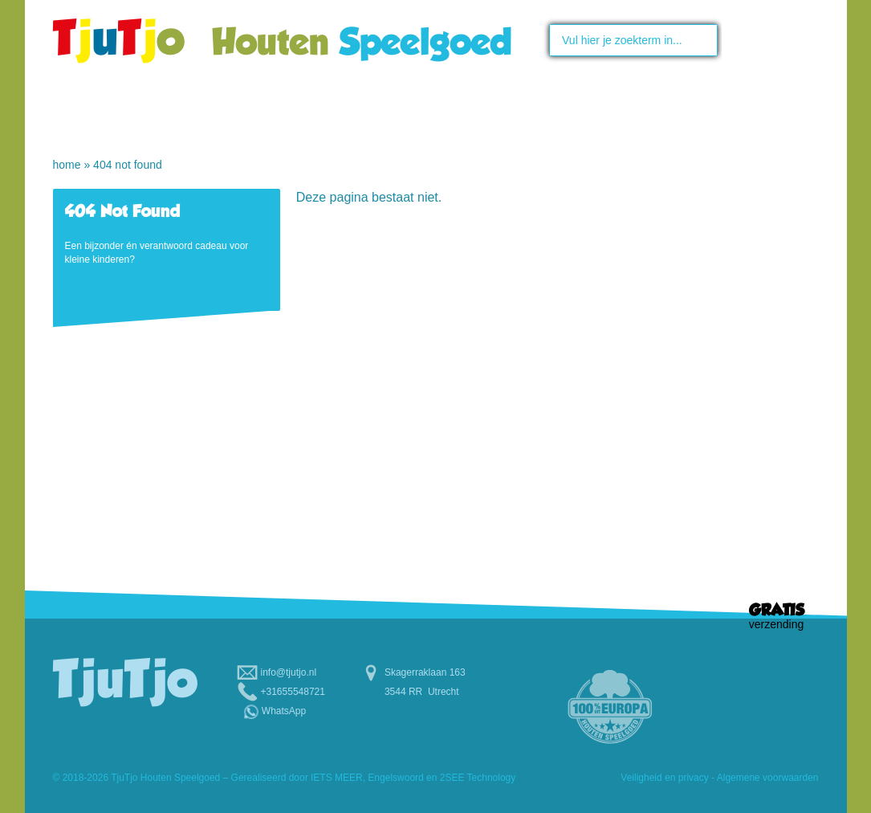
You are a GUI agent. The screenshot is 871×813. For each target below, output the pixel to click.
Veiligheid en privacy (664, 777)
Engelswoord (395, 777)
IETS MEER (337, 777)
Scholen (626, 111)
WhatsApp (284, 711)
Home (94, 111)
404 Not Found (127, 164)
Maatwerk (484, 111)
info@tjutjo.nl (289, 672)
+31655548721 (293, 691)
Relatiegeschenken (686, 146)
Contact (761, 111)
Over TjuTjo (212, 111)
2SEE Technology (478, 777)
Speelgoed (347, 111)
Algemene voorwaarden (768, 777)
